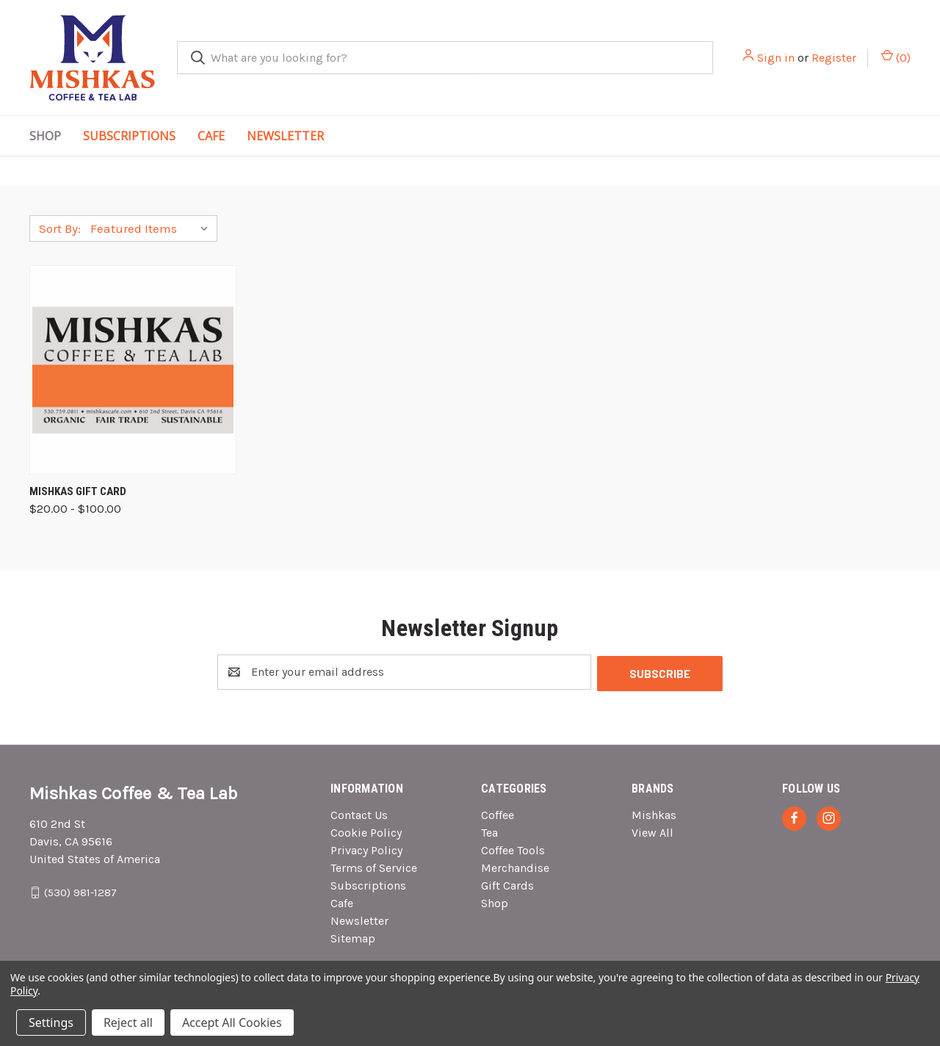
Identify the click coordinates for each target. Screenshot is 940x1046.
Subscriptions (129, 136)
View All (652, 831)
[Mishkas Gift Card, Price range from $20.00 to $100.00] (133, 370)
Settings (51, 1022)
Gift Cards (507, 884)
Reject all (128, 1022)
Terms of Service (373, 866)
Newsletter (285, 136)
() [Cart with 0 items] (896, 57)
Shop (45, 136)
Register (833, 58)
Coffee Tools (513, 849)
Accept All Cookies (232, 1022)
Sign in (776, 58)
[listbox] (152, 228)
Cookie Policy (366, 831)
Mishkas (654, 813)
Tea (489, 831)
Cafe (211, 136)
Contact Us (359, 813)
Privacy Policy (366, 849)
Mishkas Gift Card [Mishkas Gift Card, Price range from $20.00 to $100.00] (77, 491)
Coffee (497, 813)
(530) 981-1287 (80, 890)
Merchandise (515, 866)
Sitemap (352, 937)
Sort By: (60, 228)
